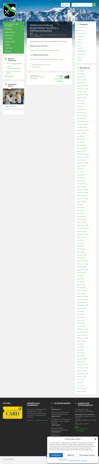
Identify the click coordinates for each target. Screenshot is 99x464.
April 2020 (80, 284)
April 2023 (80, 178)
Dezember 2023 (81, 154)
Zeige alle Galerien (11, 106)
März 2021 (80, 252)
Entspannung (81, 27)
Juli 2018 (79, 344)
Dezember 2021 (81, 225)
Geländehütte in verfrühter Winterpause (37, 77)
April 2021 (80, 249)
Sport (78, 45)
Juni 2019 (79, 314)
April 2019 (80, 320)
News (36, 35)
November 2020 (81, 264)
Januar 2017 (80, 391)
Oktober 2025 (81, 92)
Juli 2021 (79, 240)
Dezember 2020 (81, 261)
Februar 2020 (80, 290)
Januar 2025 (80, 118)
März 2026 (80, 77)
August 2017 (80, 376)
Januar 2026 (80, 83)
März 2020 (80, 287)
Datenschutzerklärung (74, 460)
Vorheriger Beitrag (60, 76)
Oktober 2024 (81, 127)
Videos (7, 45)
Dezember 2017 (81, 365)
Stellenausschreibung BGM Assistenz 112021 (45, 50)
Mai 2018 (79, 350)
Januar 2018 (80, 362)
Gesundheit (80, 36)
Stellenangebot (36, 67)
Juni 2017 (79, 379)
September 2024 (81, 130)
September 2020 (81, 270)
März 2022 (80, 216)
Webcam (8, 51)
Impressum (84, 460)
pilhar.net (11, 459)
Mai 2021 (79, 246)
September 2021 (81, 234)
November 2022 (81, 192)
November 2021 (81, 228)
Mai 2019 (79, 317)
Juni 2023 (79, 172)
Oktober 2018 (81, 335)
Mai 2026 (79, 71)
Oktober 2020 (81, 267)
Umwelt (79, 48)
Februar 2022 (80, 219)
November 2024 (81, 124)
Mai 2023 (79, 175)
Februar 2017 (80, 388)
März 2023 (80, 181)
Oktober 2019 (81, 302)
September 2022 (81, 198)
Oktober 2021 (81, 231)
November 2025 (81, 89)
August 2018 (80, 341)
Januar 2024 (80, 151)
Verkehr (79, 57)
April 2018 (80, 353)
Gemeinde (47, 65)
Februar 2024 (80, 148)
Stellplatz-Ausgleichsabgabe (12, 67)
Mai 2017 (79, 382)
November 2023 (81, 157)
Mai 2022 (79, 210)
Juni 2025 (79, 103)
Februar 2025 (80, 115)
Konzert (79, 39)
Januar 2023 (80, 187)
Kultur (79, 42)
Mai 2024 (79, 139)
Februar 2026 (80, 80)
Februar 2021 (80, 255)
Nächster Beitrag (35, 75)
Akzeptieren (56, 455)
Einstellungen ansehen (87, 455)
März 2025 (80, 112)
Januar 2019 (80, 326)
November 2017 (81, 368)
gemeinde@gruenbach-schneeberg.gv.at (81, 430)
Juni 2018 (79, 347)
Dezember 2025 (81, 86)
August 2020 (80, 273)
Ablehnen (70, 455)
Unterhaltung (81, 54)
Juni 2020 (79, 279)
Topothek (8, 48)
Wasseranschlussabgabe (14, 71)
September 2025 (81, 95)
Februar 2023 (80, 184)
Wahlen (79, 60)
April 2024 (80, 142)
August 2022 (80, 201)
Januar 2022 (80, 222)
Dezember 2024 (81, 121)
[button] (95, 439)
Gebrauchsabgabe (12, 63)
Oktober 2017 (81, 371)
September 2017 (81, 374)
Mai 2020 (79, 281)
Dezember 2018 (81, 329)
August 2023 (80, 166)
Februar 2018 (80, 359)
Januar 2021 (80, 258)
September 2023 (81, 163)
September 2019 (81, 305)
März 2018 (80, 356)
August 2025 (80, 98)
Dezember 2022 (81, 190)
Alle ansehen (9, 76)
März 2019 (80, 323)
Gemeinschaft (10, 32)
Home (31, 35)
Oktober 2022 (81, 195)
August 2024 (80, 133)
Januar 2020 (80, 293)
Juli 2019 (79, 311)
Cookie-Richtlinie (62, 459)
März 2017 (80, 385)
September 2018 (81, 338)
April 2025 (80, 109)
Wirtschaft (9, 35)
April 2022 (80, 213)
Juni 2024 (79, 136)
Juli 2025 (79, 101)
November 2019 (81, 299)
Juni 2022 (79, 207)
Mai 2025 (79, 106)
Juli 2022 (79, 204)
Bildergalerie (10, 42)
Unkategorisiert (81, 51)
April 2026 (80, 74)
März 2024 (80, 145)
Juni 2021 (79, 243)
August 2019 (80, 308)
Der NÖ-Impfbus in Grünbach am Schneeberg (58, 79)
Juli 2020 (79, 276)
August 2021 (80, 237)
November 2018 (81, 332)
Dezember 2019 (81, 296)
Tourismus (9, 39)
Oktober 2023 (81, 160)
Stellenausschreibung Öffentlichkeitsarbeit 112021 (47, 59)
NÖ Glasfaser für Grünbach (11, 25)
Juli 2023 (79, 169)
